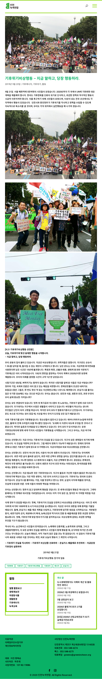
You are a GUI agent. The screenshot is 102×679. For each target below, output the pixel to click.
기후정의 (47, 566)
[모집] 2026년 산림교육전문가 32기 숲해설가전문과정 (73, 618)
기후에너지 (27, 84)
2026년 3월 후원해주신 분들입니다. (73, 592)
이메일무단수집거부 (14, 642)
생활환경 (13, 599)
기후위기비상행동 (33, 566)
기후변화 (10, 566)
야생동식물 (14, 595)
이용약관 (9, 639)
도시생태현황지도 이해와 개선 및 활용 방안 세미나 (74, 584)
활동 (44, 84)
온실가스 (66, 566)
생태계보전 (14, 592)
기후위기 (37, 84)
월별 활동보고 (15, 588)
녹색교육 (13, 606)
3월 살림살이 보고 (65, 599)
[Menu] (94, 5)
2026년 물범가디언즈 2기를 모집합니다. (69, 608)
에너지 (56, 566)
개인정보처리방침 (13, 646)
